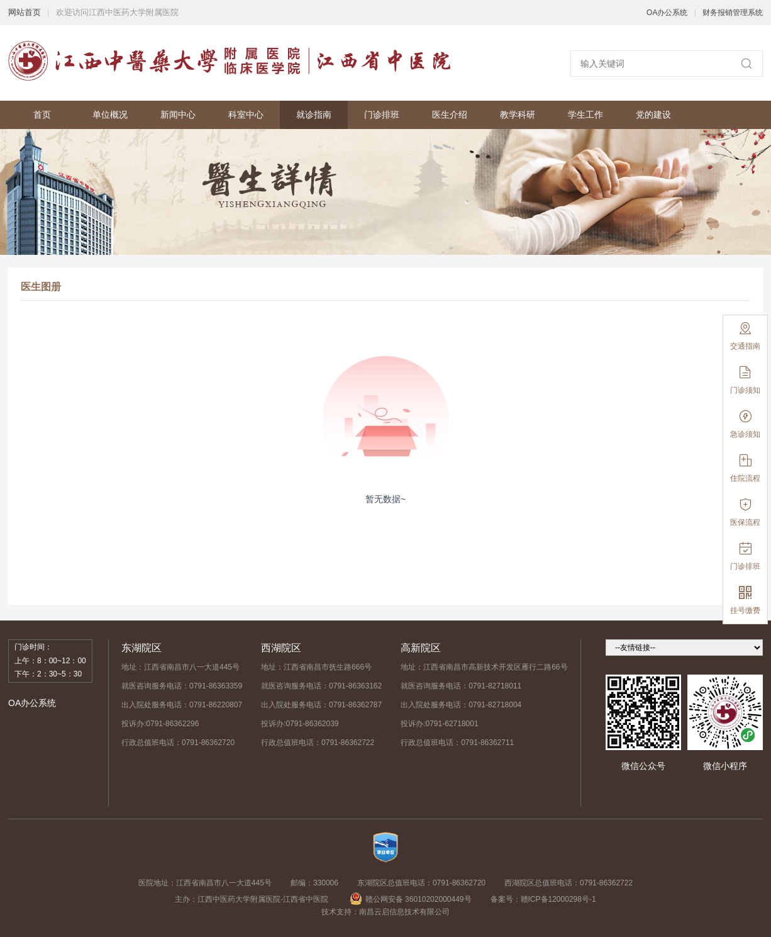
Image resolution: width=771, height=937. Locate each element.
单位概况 (110, 114)
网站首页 (24, 12)
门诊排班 (381, 114)
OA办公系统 (666, 12)
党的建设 (653, 114)
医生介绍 (449, 114)
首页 (42, 114)
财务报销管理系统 (732, 12)
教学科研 (517, 114)
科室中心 (245, 114)
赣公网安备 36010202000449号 (411, 899)
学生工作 (585, 114)
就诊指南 (313, 114)
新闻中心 (178, 114)
